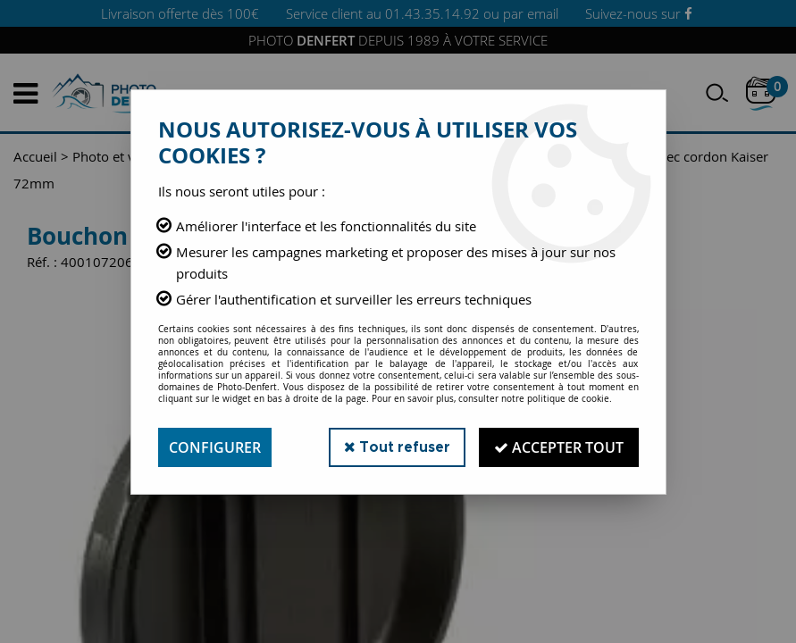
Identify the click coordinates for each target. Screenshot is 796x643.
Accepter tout (559, 447)
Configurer (215, 447)
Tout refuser (397, 447)
